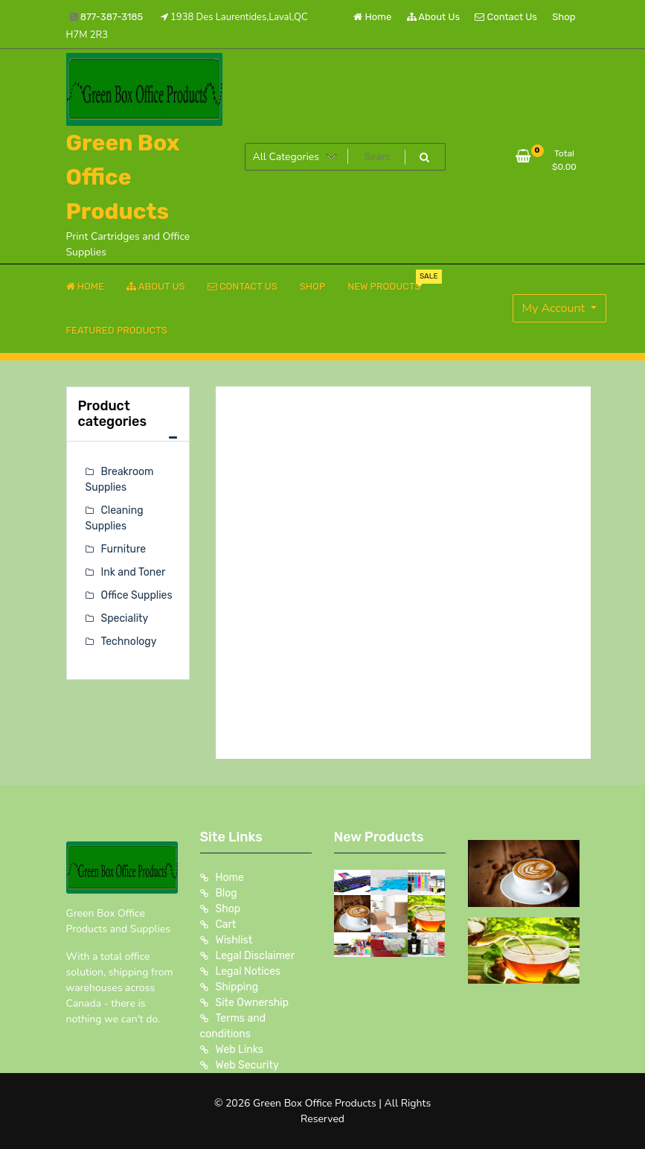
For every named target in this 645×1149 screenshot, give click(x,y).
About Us (434, 16)
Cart (226, 924)
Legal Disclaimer (255, 955)
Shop (563, 16)
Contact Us (505, 16)
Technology (129, 641)
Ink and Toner (133, 572)
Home (372, 16)
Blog (226, 893)
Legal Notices (248, 971)
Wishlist (234, 940)
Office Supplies (137, 595)
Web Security (247, 1065)
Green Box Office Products (123, 177)
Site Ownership (252, 1002)
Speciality (125, 618)
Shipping (237, 987)
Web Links (240, 1049)
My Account (555, 308)
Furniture (124, 549)
